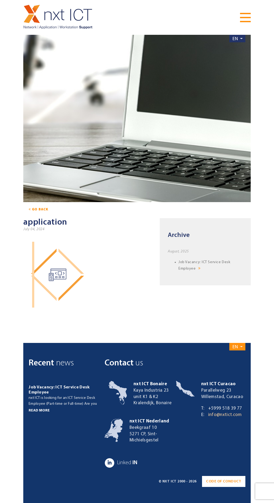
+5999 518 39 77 (225, 408)
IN (121, 463)
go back (38, 209)
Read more (39, 411)
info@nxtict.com (225, 415)
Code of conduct (223, 481)
